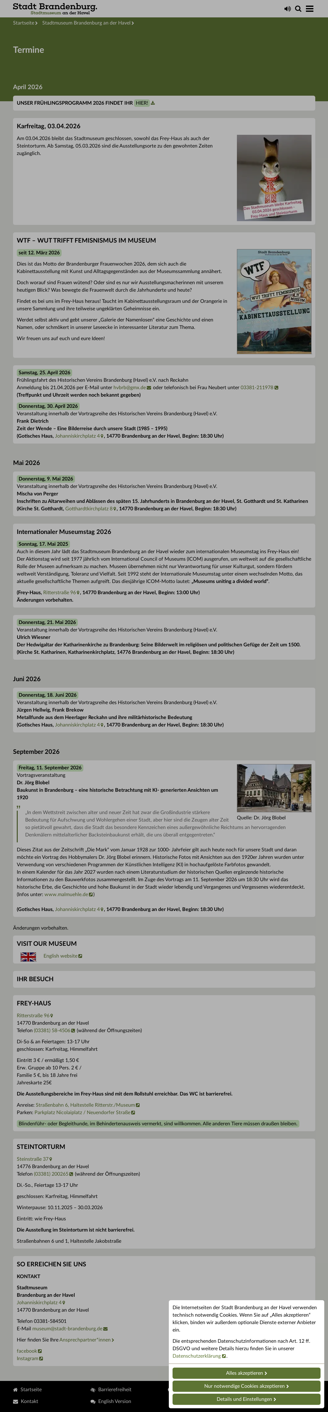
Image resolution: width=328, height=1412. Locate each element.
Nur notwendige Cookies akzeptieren (244, 1386)
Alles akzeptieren (244, 1373)
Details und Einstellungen (244, 1399)
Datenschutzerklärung (197, 1356)
